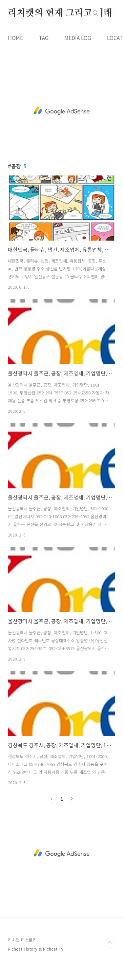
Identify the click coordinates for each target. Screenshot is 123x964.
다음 (71, 799)
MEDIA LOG (77, 38)
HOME (15, 38)
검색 (95, 13)
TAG (44, 38)
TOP (110, 942)
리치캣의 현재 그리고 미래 (60, 13)
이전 (52, 799)
